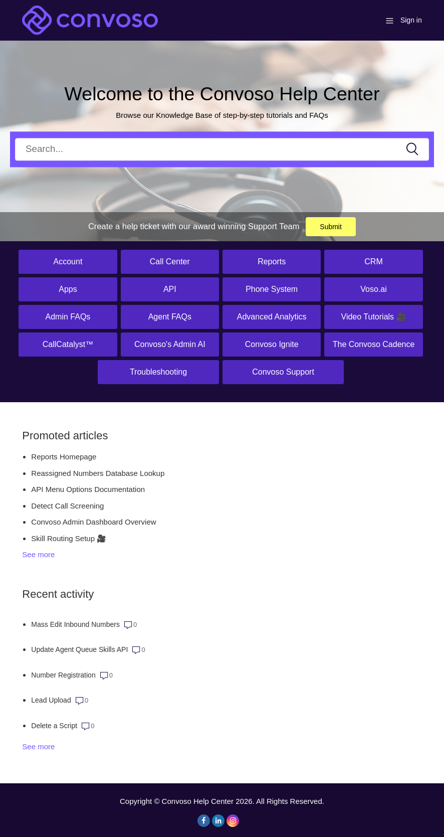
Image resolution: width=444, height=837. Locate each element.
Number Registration (63, 675)
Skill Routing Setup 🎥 (68, 538)
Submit (331, 227)
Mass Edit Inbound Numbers (75, 624)
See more (38, 554)
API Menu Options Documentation (88, 489)
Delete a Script (54, 726)
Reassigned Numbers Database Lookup (97, 473)
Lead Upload (51, 700)
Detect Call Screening (67, 505)
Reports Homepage (63, 456)
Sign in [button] (411, 20)
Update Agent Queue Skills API (79, 649)
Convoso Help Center (198, 801)
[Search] (222, 149)
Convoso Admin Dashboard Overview (93, 522)
